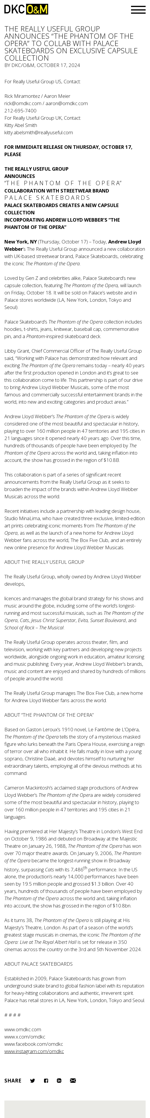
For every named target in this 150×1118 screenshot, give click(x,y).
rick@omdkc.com (22, 103)
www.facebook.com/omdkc (33, 1044)
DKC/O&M (26, 9)
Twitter (32, 1081)
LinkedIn (59, 1080)
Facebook (46, 1080)
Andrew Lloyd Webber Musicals (89, 547)
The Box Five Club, (96, 693)
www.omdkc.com (22, 1029)
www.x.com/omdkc (24, 1036)
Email (73, 1080)
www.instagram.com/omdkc (34, 1051)
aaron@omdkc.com (67, 103)
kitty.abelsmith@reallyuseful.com (38, 132)
